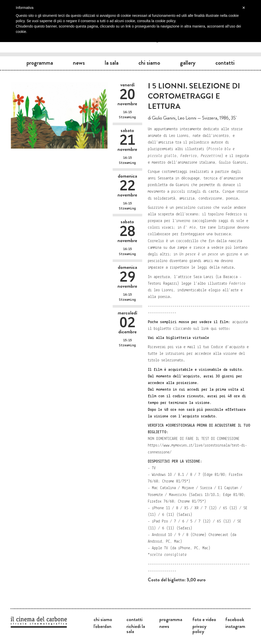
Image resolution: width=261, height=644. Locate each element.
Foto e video (204, 619)
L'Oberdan (102, 626)
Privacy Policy (199, 629)
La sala (112, 62)
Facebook (234, 619)
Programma (40, 62)
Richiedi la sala (135, 629)
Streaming (127, 117)
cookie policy (165, 21)
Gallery (187, 62)
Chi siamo (149, 62)
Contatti (224, 62)
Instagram (235, 626)
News (79, 62)
